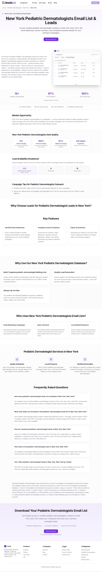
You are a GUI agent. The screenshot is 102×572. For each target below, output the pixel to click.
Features (25, 550)
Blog (55, 3)
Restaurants (84, 554)
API (24, 557)
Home (4, 8)
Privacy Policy (66, 550)
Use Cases (42, 3)
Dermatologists (85, 550)
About (50, 3)
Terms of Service (67, 552)
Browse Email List (51, 39)
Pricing (34, 3)
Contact (45, 554)
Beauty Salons (85, 559)
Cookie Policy (66, 554)
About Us (45, 550)
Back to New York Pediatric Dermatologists (16, 13)
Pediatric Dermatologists (15, 8)
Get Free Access (51, 531)
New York (26, 8)
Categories (24, 3)
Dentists (83, 557)
